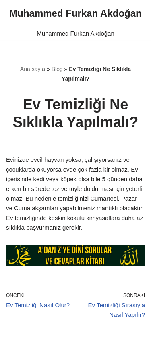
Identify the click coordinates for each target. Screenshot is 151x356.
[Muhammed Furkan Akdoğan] (75, 13)
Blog (57, 69)
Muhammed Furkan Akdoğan (75, 33)
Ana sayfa (32, 69)
